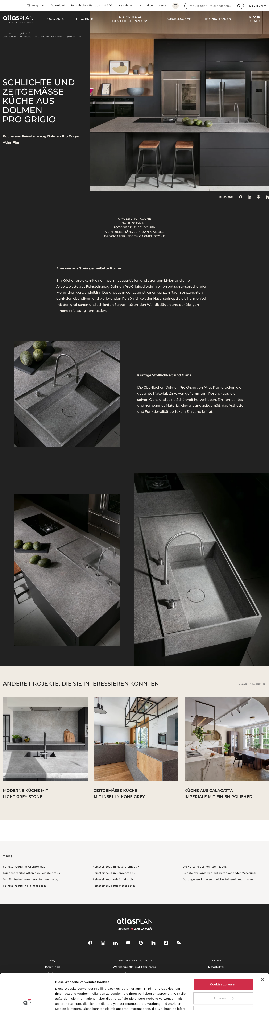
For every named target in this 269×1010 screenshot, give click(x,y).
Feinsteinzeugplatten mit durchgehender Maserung (219, 872)
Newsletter (126, 5)
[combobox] (209, 6)
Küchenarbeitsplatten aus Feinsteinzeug (31, 872)
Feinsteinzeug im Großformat (24, 866)
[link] (258, 197)
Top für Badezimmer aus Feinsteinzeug (30, 879)
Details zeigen (65, 1001)
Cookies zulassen (223, 951)
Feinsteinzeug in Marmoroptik (24, 885)
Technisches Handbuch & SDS (92, 5)
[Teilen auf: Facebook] (240, 197)
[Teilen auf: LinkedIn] (249, 197)
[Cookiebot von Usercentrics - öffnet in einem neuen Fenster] (27, 1002)
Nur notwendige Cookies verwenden (223, 981)
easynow (36, 6)
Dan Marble (152, 232)
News (162, 5)
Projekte (84, 19)
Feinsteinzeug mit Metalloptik (114, 885)
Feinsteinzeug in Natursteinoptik (116, 866)
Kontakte (146, 5)
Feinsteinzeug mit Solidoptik (113, 879)
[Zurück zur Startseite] (19, 19)
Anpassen (223, 965)
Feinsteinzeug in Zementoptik (114, 872)
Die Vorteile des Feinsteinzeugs (130, 19)
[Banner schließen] (262, 946)
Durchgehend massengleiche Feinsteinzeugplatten (218, 879)
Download (57, 5)
